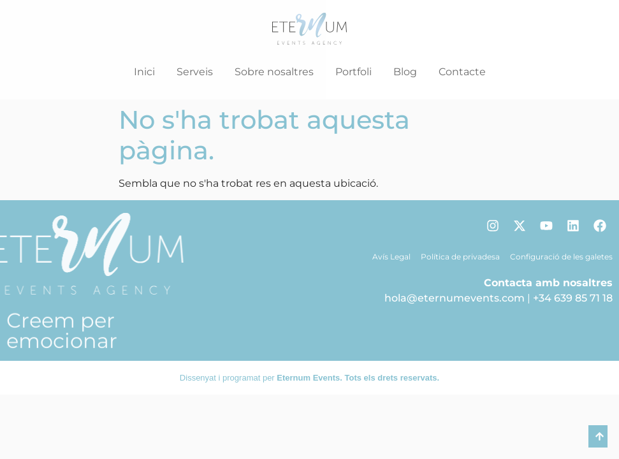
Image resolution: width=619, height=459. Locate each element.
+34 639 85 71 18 (573, 298)
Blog (405, 72)
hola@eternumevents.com (454, 298)
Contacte (462, 72)
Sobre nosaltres (274, 72)
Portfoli (353, 72)
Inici (144, 72)
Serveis (195, 72)
